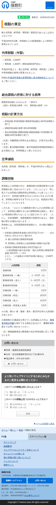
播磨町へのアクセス (14, 480)
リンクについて (11, 461)
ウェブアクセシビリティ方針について (21, 450)
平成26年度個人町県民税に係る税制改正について (31, 77)
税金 (21, 430)
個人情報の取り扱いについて (17, 457)
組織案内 (8, 446)
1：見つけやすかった (17, 404)
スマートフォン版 (38, 436)
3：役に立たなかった (17, 395)
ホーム (4, 430)
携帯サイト (9, 465)
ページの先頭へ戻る (45, 423)
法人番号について (32, 495)
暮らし (13, 430)
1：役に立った (13, 392)
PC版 (3, 436)
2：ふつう (29, 392)
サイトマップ (10, 442)
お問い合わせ (17, 363)
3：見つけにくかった (17, 407)
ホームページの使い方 (14, 454)
